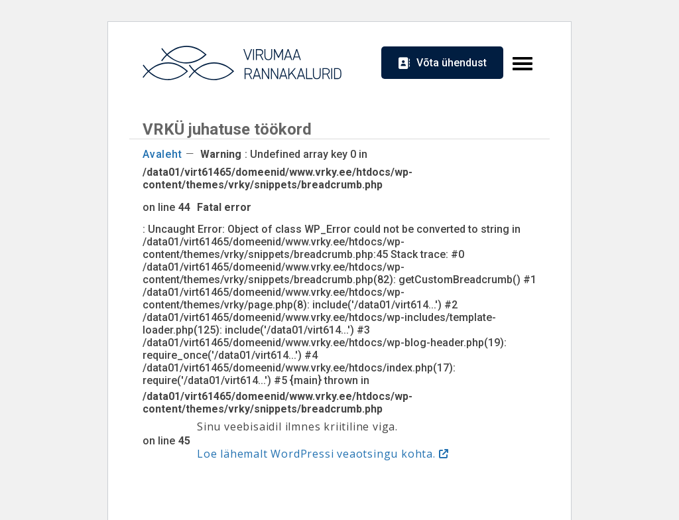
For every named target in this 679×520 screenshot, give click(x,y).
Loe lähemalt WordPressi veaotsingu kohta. (316, 453)
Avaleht (162, 154)
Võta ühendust (451, 62)
